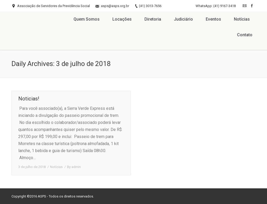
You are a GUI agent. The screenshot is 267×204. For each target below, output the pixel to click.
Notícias (56, 167)
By (74, 167)
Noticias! (28, 98)
